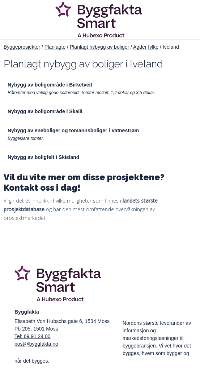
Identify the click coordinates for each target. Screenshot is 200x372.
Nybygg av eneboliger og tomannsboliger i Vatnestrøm (73, 130)
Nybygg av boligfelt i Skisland (43, 157)
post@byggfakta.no (36, 344)
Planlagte (54, 47)
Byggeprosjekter (22, 47)
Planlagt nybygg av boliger (99, 47)
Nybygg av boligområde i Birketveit (50, 85)
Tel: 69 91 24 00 (32, 336)
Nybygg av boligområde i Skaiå (45, 111)
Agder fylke (145, 47)
